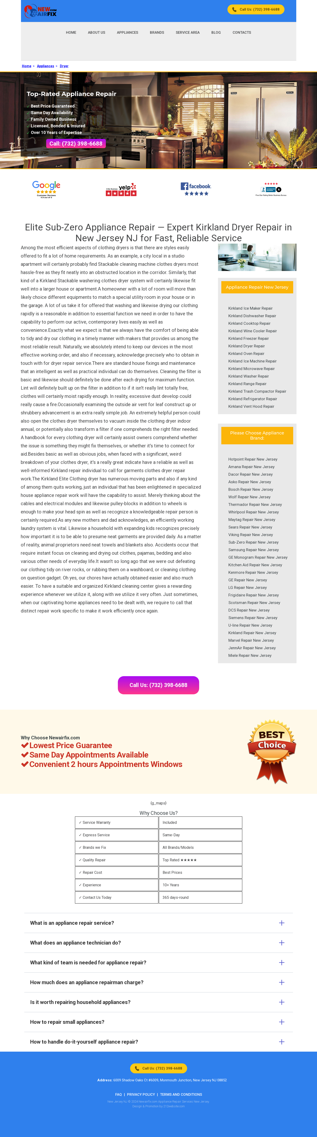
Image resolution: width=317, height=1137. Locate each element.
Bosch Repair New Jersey (250, 489)
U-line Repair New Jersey (250, 625)
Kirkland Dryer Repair (246, 346)
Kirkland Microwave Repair (251, 368)
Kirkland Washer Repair (248, 376)
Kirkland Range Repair (247, 383)
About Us (96, 32)
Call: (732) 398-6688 (76, 143)
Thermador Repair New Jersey (255, 504)
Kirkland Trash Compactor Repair (257, 391)
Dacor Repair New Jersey (250, 474)
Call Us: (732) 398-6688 (260, 9)
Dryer (64, 66)
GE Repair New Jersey (247, 580)
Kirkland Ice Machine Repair (252, 361)
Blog (216, 32)
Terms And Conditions (181, 1094)
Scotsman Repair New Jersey (254, 602)
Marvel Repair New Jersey (251, 640)
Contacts (242, 32)
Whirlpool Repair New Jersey (253, 512)
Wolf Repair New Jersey (249, 497)
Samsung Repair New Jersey (253, 549)
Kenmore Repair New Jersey (253, 572)
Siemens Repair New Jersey (252, 617)
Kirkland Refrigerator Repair (252, 398)
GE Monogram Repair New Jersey (258, 557)
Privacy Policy (141, 1094)
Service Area (188, 32)
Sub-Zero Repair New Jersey (253, 542)
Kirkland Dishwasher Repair (252, 315)
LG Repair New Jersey (247, 587)
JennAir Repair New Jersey (252, 648)
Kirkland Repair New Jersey (252, 632)
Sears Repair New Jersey (250, 527)
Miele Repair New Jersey (250, 655)
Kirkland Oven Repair (246, 353)
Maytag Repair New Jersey (251, 519)
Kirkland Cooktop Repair (249, 323)
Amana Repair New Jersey (251, 466)
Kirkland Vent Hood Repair (251, 406)
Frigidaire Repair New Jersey (253, 595)
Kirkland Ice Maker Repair (250, 308)
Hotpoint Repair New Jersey (252, 459)
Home (71, 32)
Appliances (127, 32)
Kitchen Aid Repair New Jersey (255, 564)
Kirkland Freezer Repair (248, 338)
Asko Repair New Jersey (249, 481)
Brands (157, 32)
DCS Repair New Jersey (249, 610)
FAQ (118, 1094)
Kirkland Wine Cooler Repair (252, 331)
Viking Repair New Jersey (250, 534)
